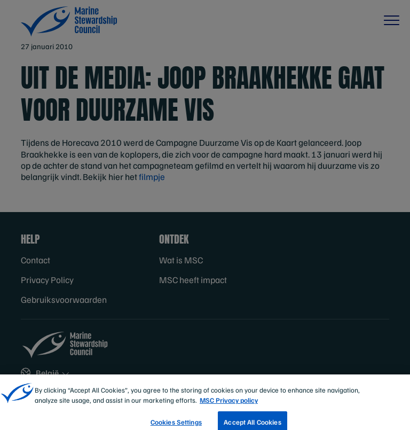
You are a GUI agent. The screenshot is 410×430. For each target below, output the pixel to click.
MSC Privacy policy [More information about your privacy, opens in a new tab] (229, 404)
